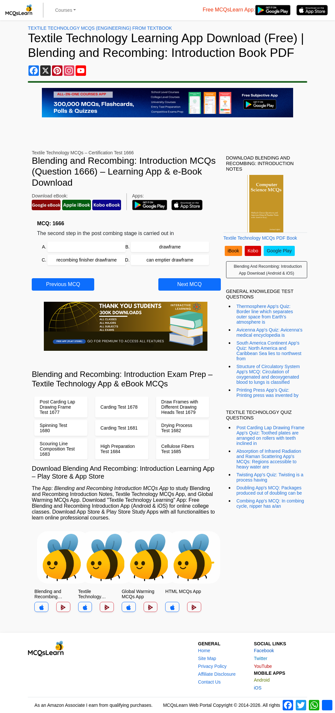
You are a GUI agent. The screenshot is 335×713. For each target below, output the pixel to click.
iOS (257, 687)
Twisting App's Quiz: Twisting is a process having (270, 477)
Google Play (279, 250)
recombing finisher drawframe (86, 260)
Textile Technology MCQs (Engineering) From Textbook (100, 28)
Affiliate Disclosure (217, 674)
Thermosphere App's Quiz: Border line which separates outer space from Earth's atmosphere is (265, 314)
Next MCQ (189, 284)
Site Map (207, 658)
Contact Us (209, 682)
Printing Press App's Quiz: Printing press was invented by (268, 392)
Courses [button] (63, 10)
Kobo (253, 250)
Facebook (264, 650)
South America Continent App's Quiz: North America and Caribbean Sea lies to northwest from (269, 350)
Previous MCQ (63, 284)
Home (204, 650)
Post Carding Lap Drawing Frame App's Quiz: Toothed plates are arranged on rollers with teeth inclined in (271, 435)
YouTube (263, 666)
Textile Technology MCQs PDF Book (260, 238)
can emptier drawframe (170, 260)
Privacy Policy (212, 666)
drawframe (170, 246)
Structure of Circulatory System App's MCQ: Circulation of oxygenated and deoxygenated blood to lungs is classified (268, 374)
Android (262, 680)
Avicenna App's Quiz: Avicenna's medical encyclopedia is (270, 332)
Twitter (260, 658)
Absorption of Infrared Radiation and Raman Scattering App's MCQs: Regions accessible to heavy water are (269, 459)
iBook (233, 250)
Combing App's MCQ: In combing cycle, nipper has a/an (270, 503)
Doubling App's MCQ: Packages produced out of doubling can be (269, 490)
